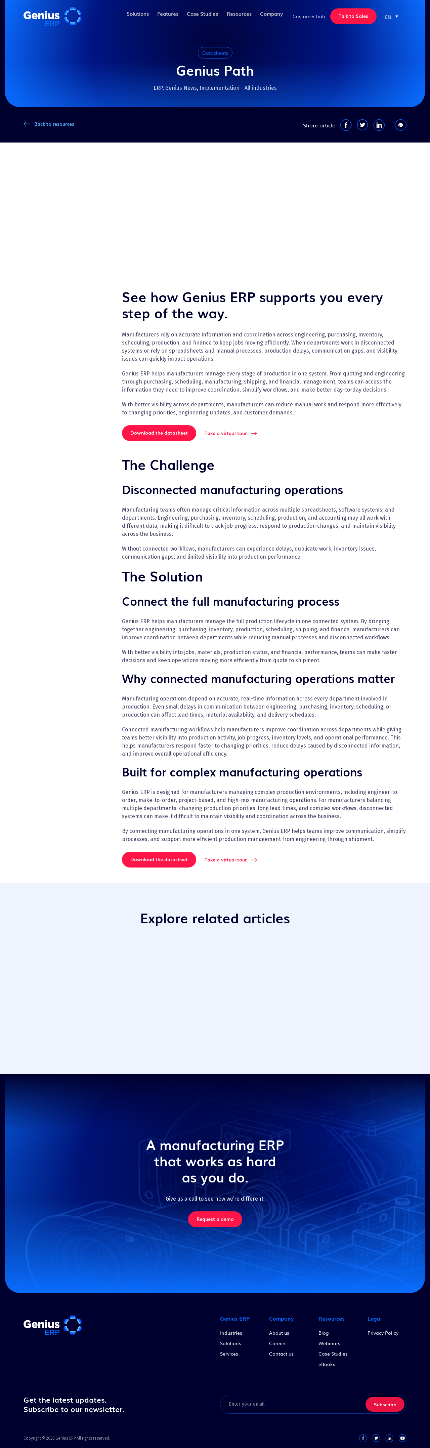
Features (162, 15)
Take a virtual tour (226, 433)
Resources (236, 15)
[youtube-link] (402, 1438)
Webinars (329, 1343)
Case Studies (198, 15)
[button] (391, 16)
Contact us (281, 1353)
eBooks (326, 1364)
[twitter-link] (376, 1438)
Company (270, 15)
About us (279, 1332)
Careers (278, 1343)
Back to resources (54, 123)
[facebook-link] (363, 1438)
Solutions (130, 15)
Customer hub (309, 16)
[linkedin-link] (389, 1438)
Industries (231, 1332)
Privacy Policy (383, 1332)
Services (229, 1353)
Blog (323, 1332)
